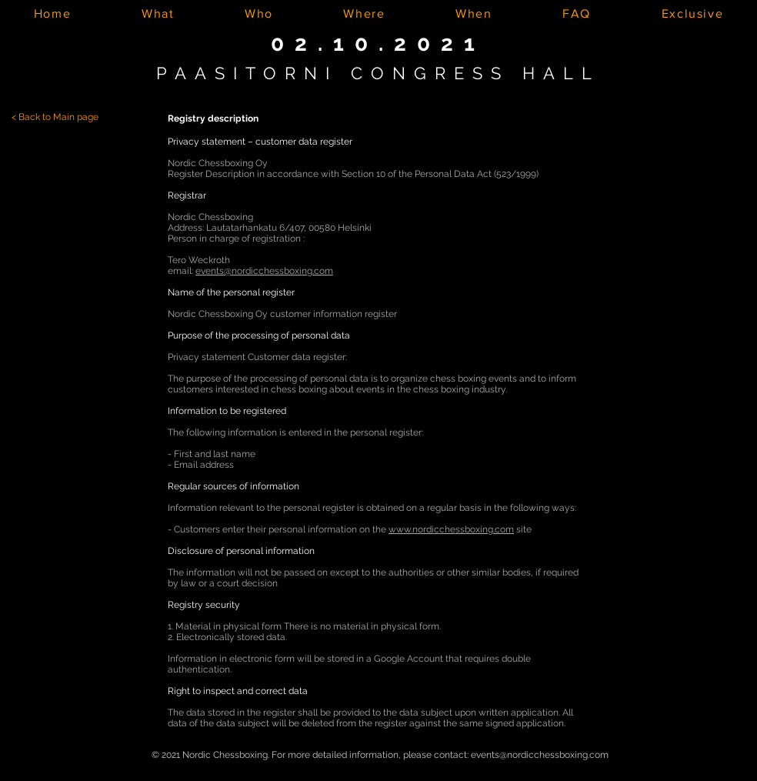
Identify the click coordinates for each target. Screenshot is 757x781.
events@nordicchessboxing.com (264, 270)
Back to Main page (58, 117)
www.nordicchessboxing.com (451, 529)
